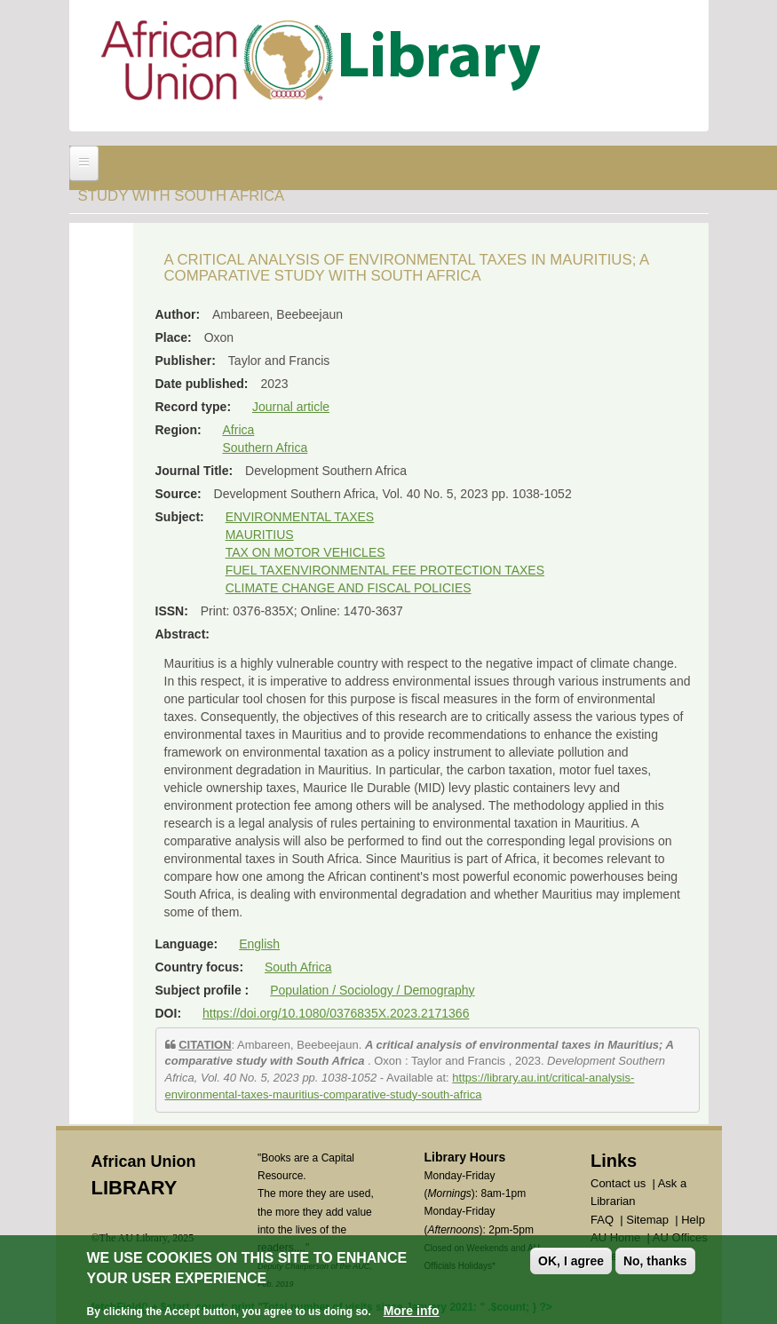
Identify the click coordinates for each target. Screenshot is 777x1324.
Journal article (290, 407)
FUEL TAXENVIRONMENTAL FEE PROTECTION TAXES (385, 570)
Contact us (618, 1183)
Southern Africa (265, 447)
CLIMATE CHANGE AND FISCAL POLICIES (349, 588)
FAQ (602, 1219)
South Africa (298, 967)
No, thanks (655, 1261)
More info (412, 1311)
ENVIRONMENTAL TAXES (300, 517)
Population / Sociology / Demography (372, 990)
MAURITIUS (260, 534)
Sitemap (647, 1219)
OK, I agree (571, 1261)
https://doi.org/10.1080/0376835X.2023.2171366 (335, 1013)
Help (693, 1219)
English (259, 944)
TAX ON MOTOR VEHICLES (305, 552)
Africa (239, 430)
